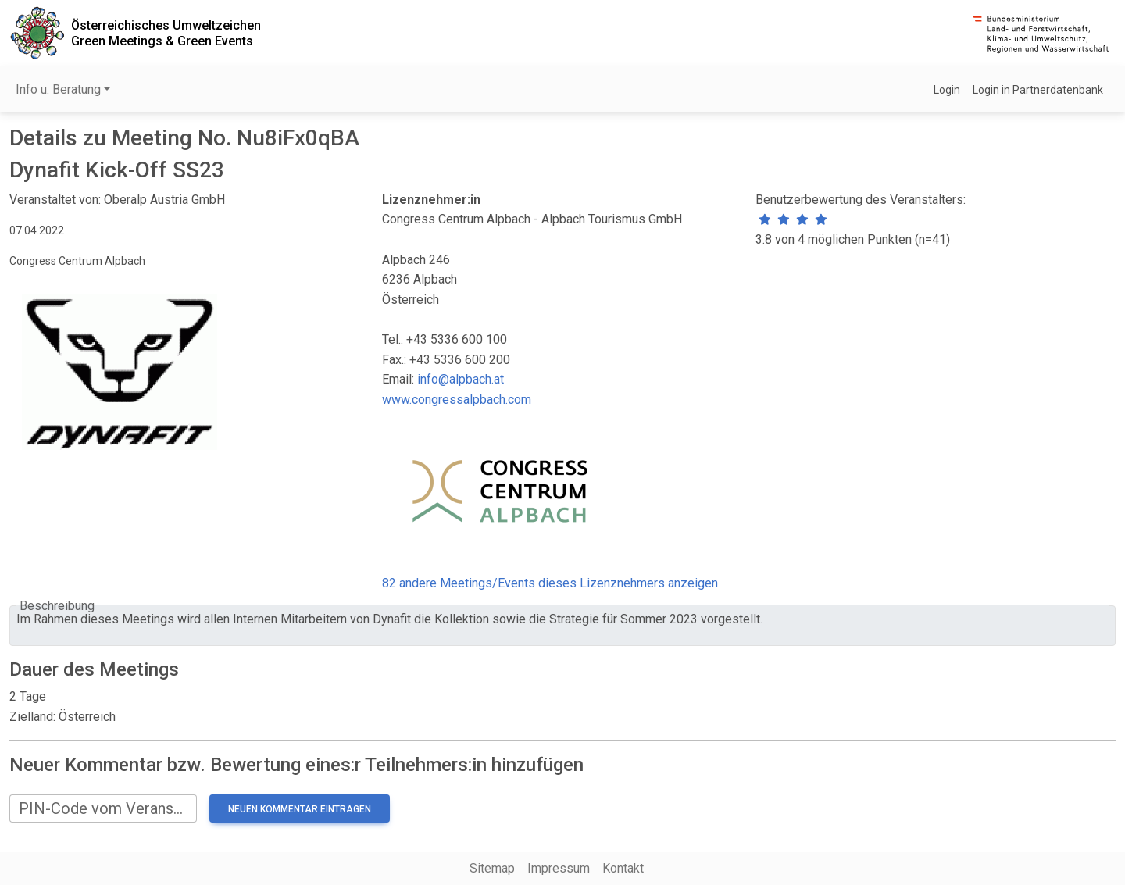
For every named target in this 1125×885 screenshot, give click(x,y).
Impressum (558, 868)
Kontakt (623, 868)
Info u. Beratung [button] (58, 89)
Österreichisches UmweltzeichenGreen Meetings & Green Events (166, 33)
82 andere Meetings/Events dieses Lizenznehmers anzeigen (550, 583)
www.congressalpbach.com (456, 399)
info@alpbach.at (460, 379)
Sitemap (492, 868)
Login (947, 90)
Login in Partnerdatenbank (1038, 90)
